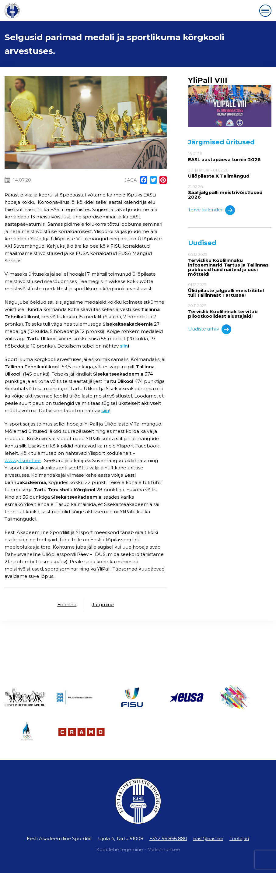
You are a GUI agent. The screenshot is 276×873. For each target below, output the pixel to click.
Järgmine (103, 604)
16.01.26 (229, 156)
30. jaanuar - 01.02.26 (229, 173)
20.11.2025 (229, 310)
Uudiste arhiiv (209, 329)
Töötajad (239, 838)
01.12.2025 (229, 289)
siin (105, 410)
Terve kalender (211, 210)
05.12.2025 (229, 264)
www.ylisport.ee (23, 460)
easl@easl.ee (208, 838)
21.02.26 (229, 191)
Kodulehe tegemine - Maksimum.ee (138, 849)
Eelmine (66, 604)
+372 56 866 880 (168, 838)
